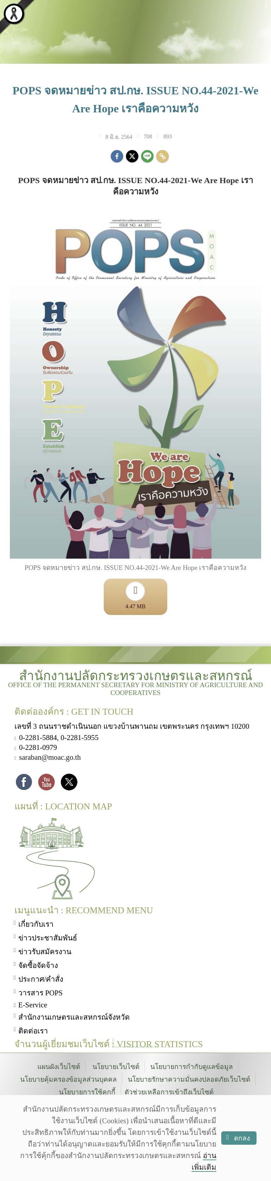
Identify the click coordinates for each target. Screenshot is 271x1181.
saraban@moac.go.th (50, 758)
